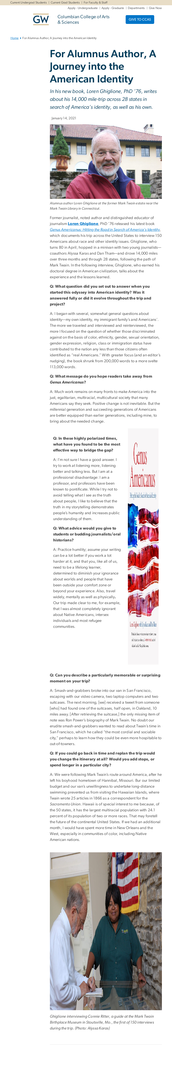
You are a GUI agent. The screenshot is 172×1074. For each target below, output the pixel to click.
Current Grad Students (65, 2)
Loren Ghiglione (83, 224)
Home (15, 38)
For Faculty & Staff (96, 2)
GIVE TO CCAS (140, 19)
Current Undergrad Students (28, 2)
